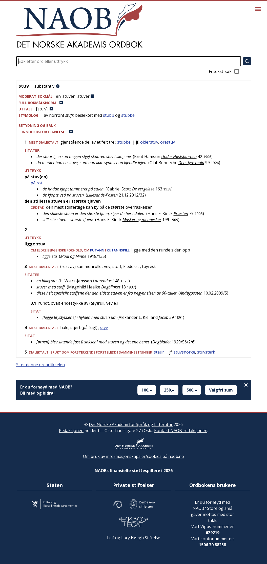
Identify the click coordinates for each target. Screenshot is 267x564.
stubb (108, 115)
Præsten (181, 213)
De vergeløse (143, 189)
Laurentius (102, 281)
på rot (36, 183)
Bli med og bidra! (37, 393)
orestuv (167, 142)
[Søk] (247, 61)
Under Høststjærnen (179, 156)
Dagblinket (110, 287)
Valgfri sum (221, 390)
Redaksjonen (71, 430)
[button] (133, 96)
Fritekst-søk (224, 71)
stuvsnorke (184, 352)
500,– (192, 390)
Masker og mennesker (141, 219)
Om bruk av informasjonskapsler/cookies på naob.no (133, 456)
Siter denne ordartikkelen (40, 364)
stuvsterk (206, 352)
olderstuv (149, 142)
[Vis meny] (258, 9)
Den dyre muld (191, 162)
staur (159, 352)
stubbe (128, 115)
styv (104, 327)
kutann (97, 250)
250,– (169, 390)
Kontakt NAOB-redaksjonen (180, 430)
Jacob (163, 317)
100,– (146, 390)
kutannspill (118, 250)
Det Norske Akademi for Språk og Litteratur (131, 424)
